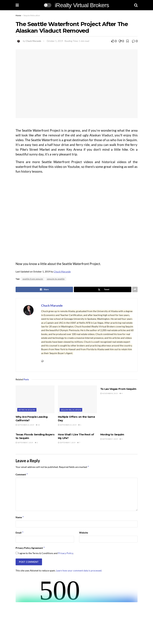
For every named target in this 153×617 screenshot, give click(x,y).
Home (18, 15)
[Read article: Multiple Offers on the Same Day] (77, 399)
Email (20, 533)
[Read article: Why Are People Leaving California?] (35, 399)
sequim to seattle (56, 279)
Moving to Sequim (112, 434)
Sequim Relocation (31, 15)
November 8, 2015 (109, 393)
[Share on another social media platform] (135, 289)
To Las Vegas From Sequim (118, 388)
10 (38, 425)
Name (20, 517)
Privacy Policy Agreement (30, 548)
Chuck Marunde (33, 41)
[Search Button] (136, 5)
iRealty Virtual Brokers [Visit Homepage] (82, 5)
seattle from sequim (33, 279)
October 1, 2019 (55, 41)
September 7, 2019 (24, 442)
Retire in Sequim (26, 410)
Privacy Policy (65, 553)
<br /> (77, 589)
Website (83, 532)
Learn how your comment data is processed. (79, 570)
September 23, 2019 (25, 425)
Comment (22, 474)
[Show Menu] (17, 5)
